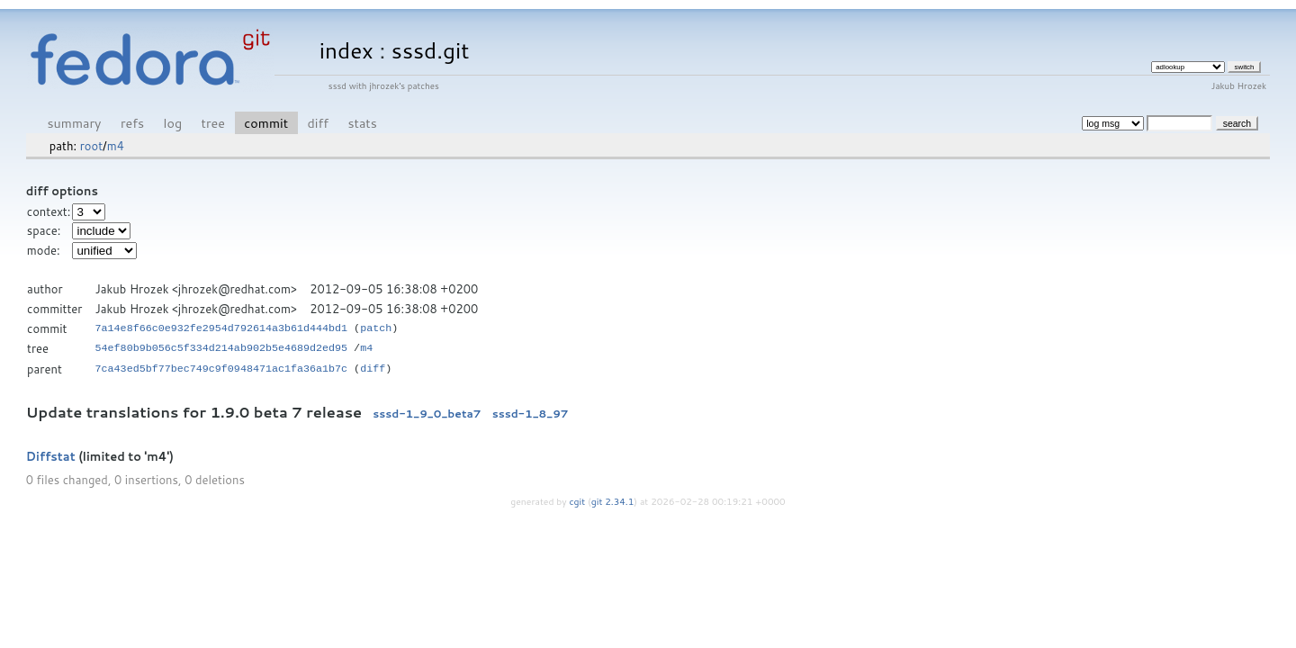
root (91, 146)
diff (318, 122)
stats (361, 122)
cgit (579, 501)
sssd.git (431, 50)
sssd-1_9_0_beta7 (427, 413)
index (347, 50)
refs (132, 122)
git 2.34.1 (612, 501)
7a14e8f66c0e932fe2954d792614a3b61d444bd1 (221, 328)
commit (266, 122)
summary (75, 122)
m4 (115, 146)
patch (376, 328)
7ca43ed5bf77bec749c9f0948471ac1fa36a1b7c (221, 369)
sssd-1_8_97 (530, 413)
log (172, 122)
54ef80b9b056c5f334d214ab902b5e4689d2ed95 (221, 348)
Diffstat (51, 456)
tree (213, 122)
